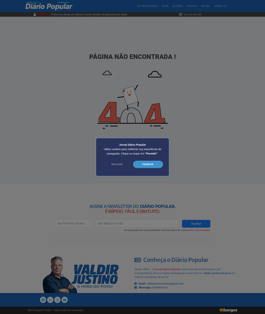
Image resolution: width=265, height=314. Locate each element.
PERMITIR (148, 164)
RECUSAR (117, 164)
